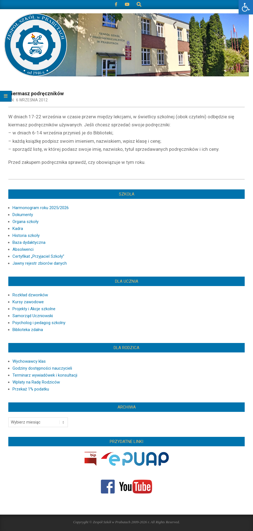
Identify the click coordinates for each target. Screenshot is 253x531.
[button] (246, 7)
